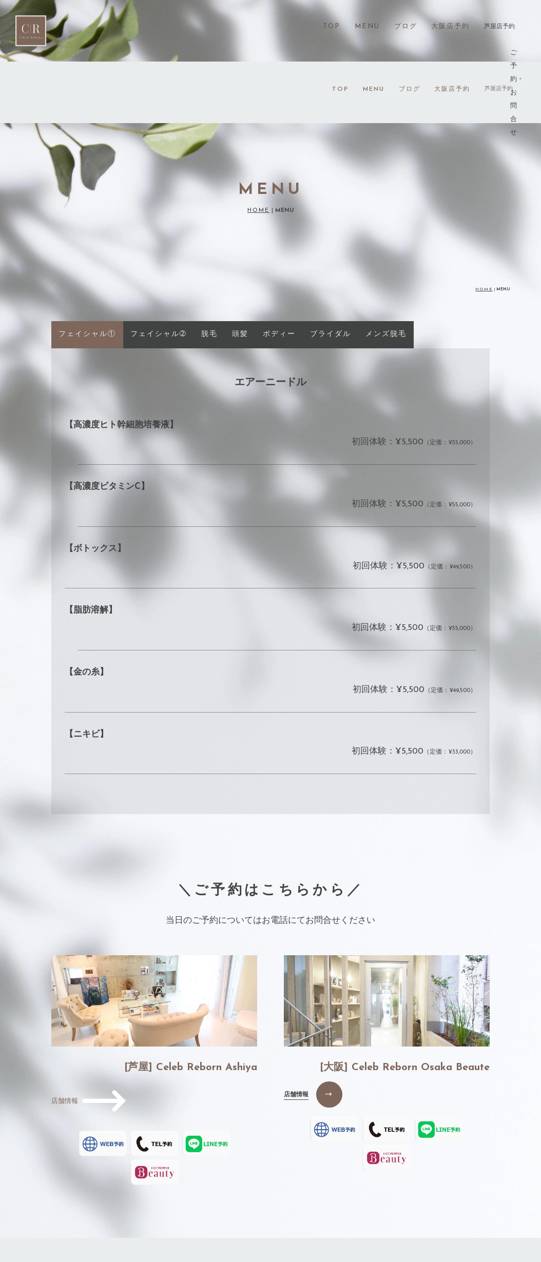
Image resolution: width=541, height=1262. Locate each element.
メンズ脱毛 (386, 273)
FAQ (356, 1207)
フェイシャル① (87, 273)
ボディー (279, 273)
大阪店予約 (452, 28)
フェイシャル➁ (158, 273)
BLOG (320, 1207)
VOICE (237, 1207)
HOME (258, 149)
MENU (373, 28)
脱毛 (209, 273)
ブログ (409, 28)
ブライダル (330, 273)
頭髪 (240, 273)
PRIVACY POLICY (411, 1207)
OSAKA (280, 1207)
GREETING (190, 1207)
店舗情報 (296, 1033)
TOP (340, 28)
